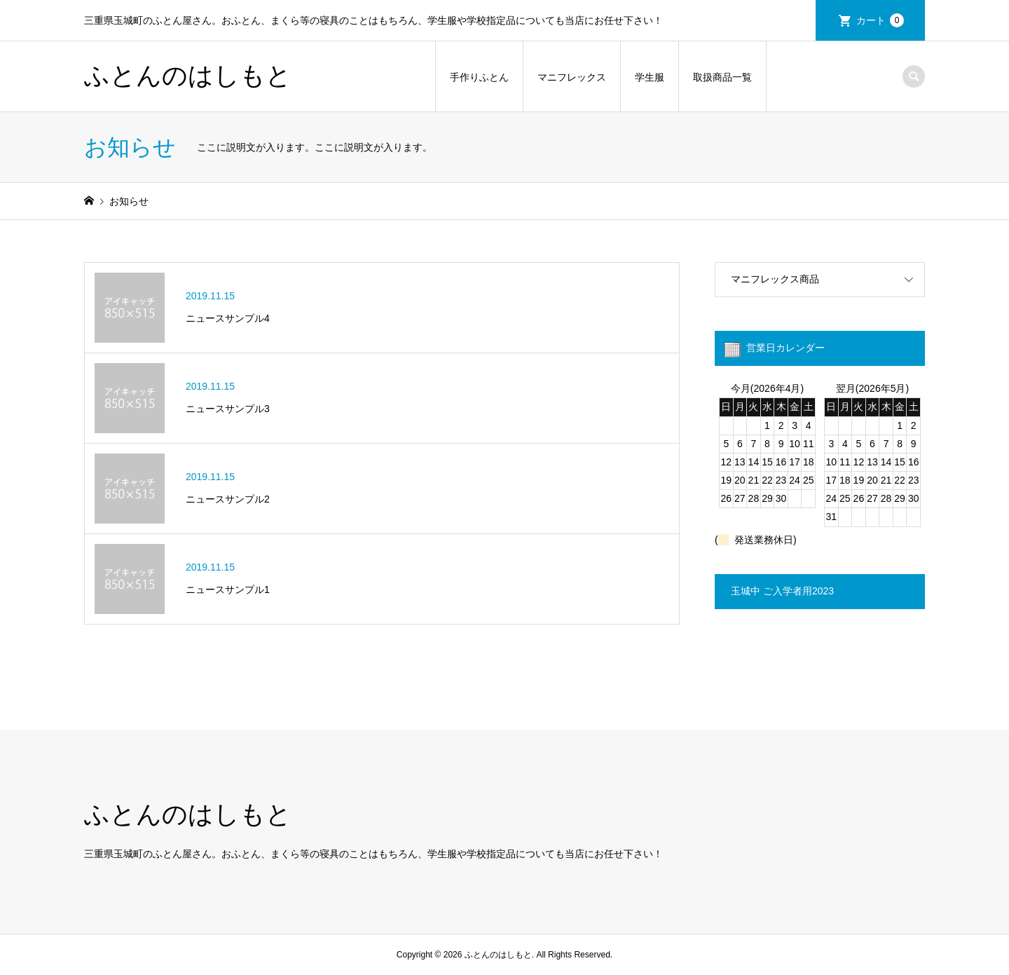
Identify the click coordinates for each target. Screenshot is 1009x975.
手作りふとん (479, 77)
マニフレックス (571, 77)
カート (880, 20)
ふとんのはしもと (187, 76)
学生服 (649, 77)
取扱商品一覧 (722, 77)
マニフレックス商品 (775, 279)
